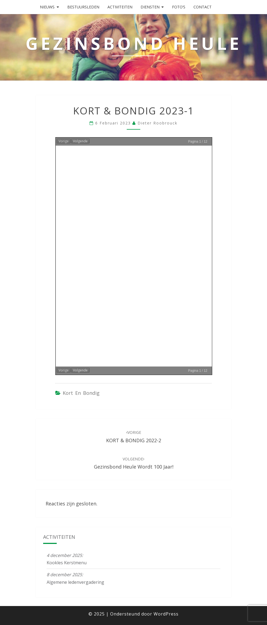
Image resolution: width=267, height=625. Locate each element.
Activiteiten (119, 6)
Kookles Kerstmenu (67, 563)
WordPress (166, 614)
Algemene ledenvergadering (75, 582)
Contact (202, 6)
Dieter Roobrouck (157, 123)
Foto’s (178, 6)
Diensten (150, 6)
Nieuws (47, 6)
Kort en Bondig (81, 393)
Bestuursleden (83, 6)
